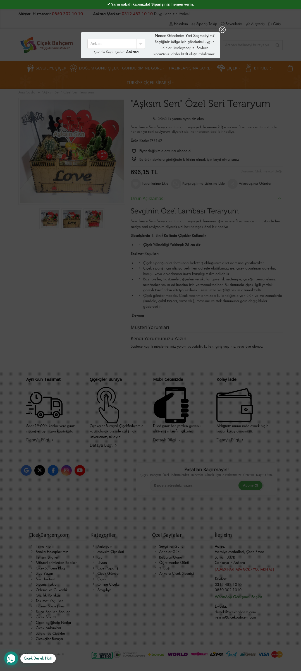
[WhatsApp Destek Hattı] (30, 658)
